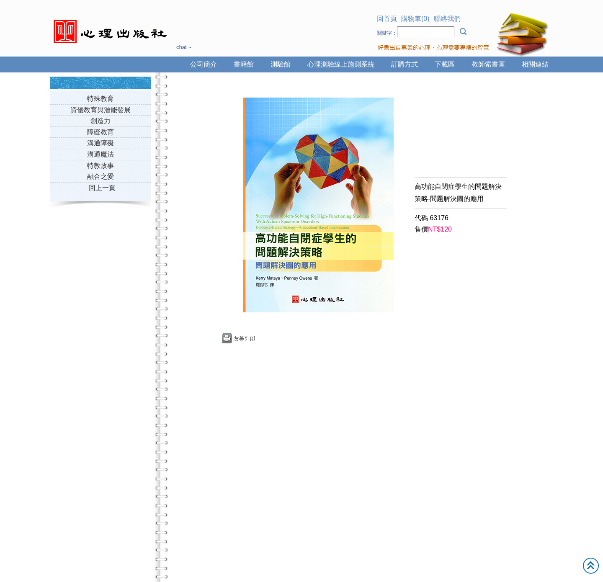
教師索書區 (488, 64)
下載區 (445, 64)
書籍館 (244, 64)
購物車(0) (415, 18)
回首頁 (387, 18)
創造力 (100, 120)
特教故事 (100, 165)
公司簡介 (203, 64)
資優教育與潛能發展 (100, 109)
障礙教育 (100, 132)
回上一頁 (102, 187)
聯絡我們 (447, 18)
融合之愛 (100, 176)
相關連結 (535, 64)
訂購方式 (404, 64)
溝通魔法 (100, 154)
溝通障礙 (100, 143)
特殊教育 (100, 98)
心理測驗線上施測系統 (340, 64)
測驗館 (281, 64)
